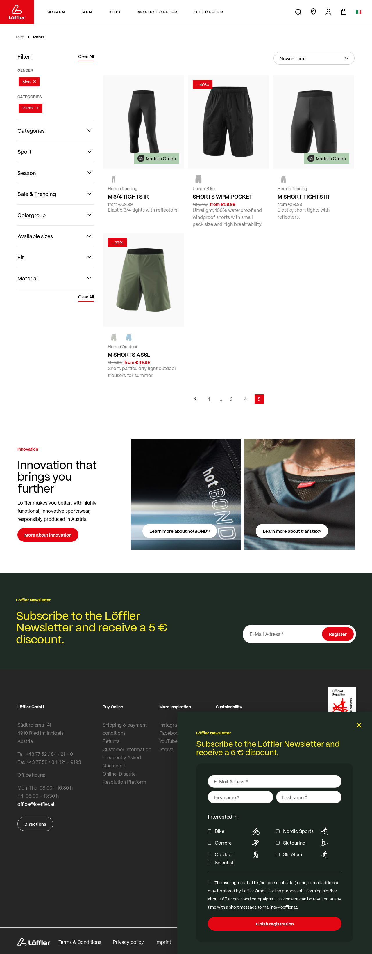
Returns (111, 741)
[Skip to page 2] (220, 399)
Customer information (127, 749)
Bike (238, 831)
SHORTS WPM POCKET (223, 196)
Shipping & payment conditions (125, 729)
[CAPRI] (129, 337)
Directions (35, 823)
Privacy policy (128, 937)
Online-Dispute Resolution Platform (124, 777)
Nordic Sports (306, 831)
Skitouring (306, 843)
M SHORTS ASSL (129, 354)
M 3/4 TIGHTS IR (128, 196)
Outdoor (238, 854)
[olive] (113, 337)
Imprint (163, 937)
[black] (113, 179)
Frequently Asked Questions (122, 761)
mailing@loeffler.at (279, 907)
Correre (238, 843)
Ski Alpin (306, 854)
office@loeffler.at (36, 804)
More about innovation (47, 534)
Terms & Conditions (79, 937)
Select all (225, 862)
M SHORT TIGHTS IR (303, 196)
